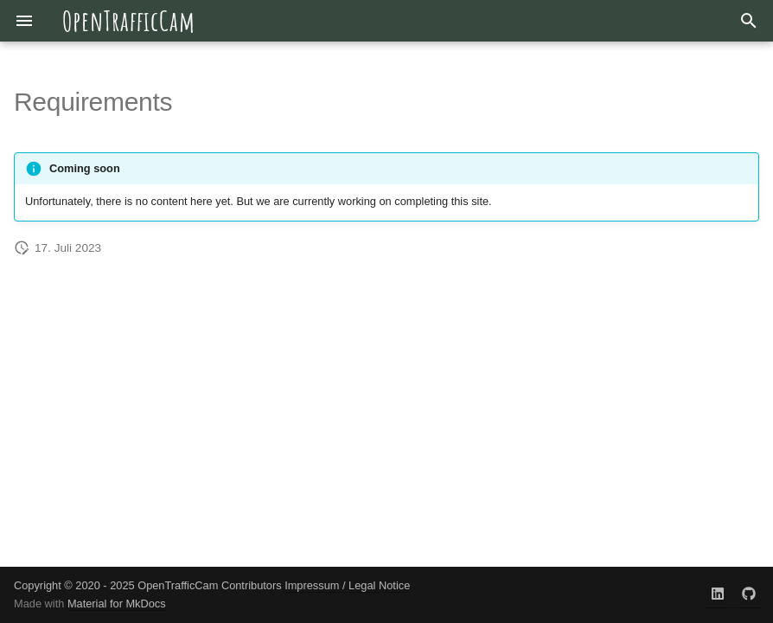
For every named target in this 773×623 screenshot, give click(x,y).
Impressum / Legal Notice (347, 585)
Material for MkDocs (116, 603)
